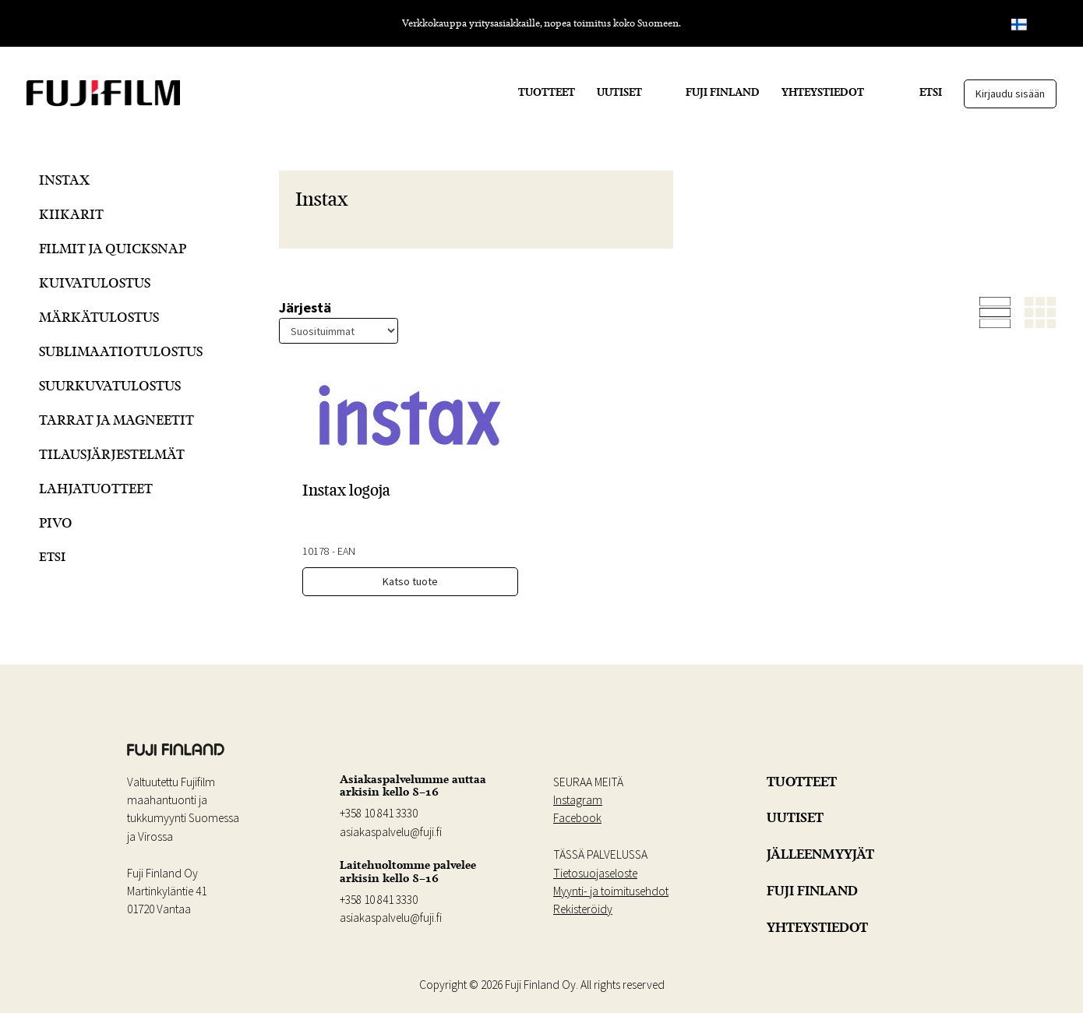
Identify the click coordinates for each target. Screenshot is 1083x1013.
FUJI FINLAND (723, 92)
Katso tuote (410, 581)
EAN (346, 551)
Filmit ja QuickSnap (112, 248)
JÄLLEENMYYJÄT (820, 854)
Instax (64, 180)
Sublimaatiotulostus (121, 351)
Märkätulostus (99, 317)
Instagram (577, 799)
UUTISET (619, 92)
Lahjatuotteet (96, 488)
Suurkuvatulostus (110, 385)
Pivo (55, 522)
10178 (316, 551)
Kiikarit (71, 214)
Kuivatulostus (94, 282)
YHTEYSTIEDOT (822, 92)
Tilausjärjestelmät (112, 454)
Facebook (577, 817)
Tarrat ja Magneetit (116, 420)
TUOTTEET (546, 92)
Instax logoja (346, 490)
